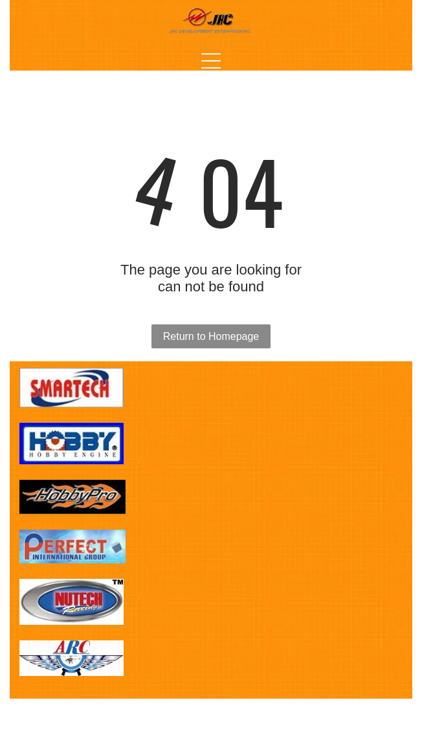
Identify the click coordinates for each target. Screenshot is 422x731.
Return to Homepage (211, 336)
